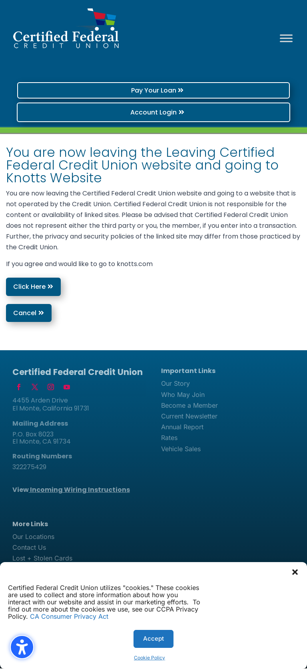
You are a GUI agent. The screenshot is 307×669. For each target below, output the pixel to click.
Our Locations (33, 537)
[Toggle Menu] (286, 38)
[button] (295, 572)
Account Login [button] (153, 112)
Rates (169, 438)
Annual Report (182, 428)
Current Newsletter (189, 417)
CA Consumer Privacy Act (69, 616)
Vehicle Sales (181, 450)
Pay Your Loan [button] (153, 90)
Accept (153, 638)
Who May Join (183, 395)
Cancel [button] (24, 313)
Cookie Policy (149, 658)
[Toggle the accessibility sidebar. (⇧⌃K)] (22, 647)
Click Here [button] (29, 287)
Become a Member (189, 406)
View (71, 490)
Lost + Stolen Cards (42, 559)
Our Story (175, 384)
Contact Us (29, 548)
